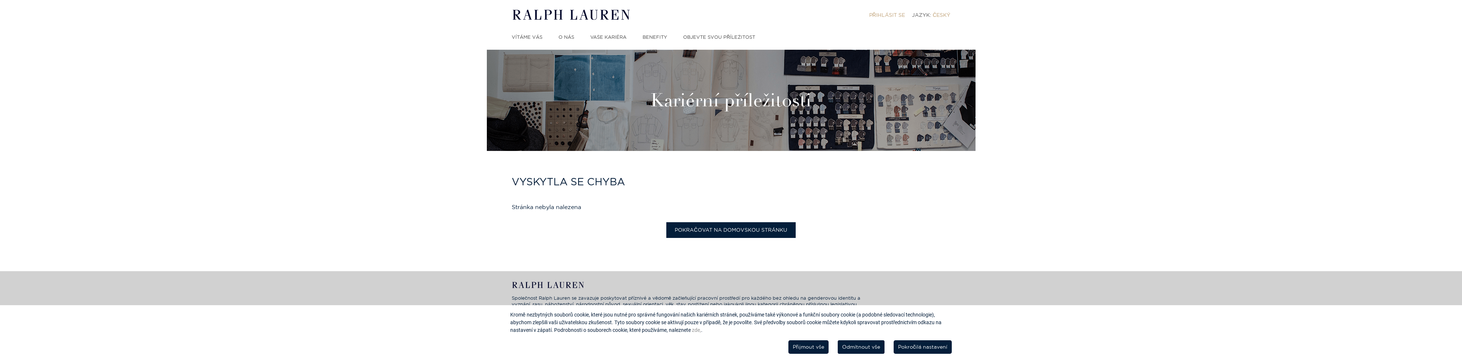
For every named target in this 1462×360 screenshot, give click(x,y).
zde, (696, 330)
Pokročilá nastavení (922, 347)
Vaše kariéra (608, 37)
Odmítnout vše (861, 347)
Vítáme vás (527, 37)
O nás (566, 37)
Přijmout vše (808, 347)
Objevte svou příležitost (719, 37)
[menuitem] (887, 15)
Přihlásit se (887, 15)
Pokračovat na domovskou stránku (731, 230)
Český (941, 15)
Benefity (655, 37)
